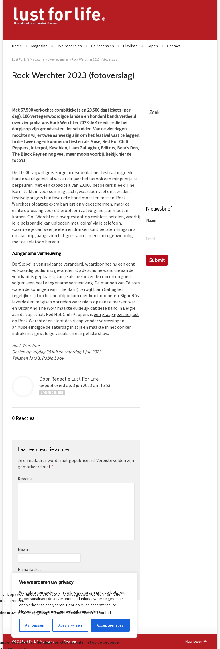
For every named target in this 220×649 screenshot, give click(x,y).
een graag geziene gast (116, 314)
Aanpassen (34, 625)
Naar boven (196, 641)
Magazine (39, 45)
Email (150, 238)
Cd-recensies (102, 45)
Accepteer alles (110, 625)
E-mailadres (30, 569)
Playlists (130, 45)
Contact (173, 45)
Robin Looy (53, 358)
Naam (24, 549)
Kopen (152, 45)
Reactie (25, 479)
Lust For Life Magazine (28, 59)
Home (17, 45)
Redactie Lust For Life (75, 378)
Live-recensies (69, 45)
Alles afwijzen (70, 625)
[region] (74, 605)
